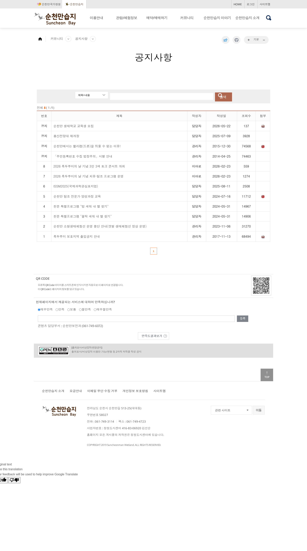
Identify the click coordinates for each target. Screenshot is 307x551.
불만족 (86, 308)
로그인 (251, 4)
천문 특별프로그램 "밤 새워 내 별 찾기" (81, 205)
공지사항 (81, 39)
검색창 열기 (268, 17)
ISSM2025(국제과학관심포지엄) (75, 185)
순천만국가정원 (51, 4)
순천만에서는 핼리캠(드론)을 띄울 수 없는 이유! (87, 145)
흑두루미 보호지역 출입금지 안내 (76, 235)
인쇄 (236, 40)
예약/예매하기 (156, 17)
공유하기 (225, 40)
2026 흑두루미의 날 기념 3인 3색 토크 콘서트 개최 (89, 165)
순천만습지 (76, 4)
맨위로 (267, 374)
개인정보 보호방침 (135, 390)
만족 (61, 308)
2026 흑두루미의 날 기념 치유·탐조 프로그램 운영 (88, 175)
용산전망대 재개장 (66, 135)
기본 (256, 39)
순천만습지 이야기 (217, 17)
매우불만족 (104, 308)
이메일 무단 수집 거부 (102, 390)
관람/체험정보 (126, 17)
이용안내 (96, 17)
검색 (220, 96)
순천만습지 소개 (247, 17)
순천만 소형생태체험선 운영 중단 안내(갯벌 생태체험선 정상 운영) (100, 225)
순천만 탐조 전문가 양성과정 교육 (77, 195)
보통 (73, 308)
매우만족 (46, 308)
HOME (238, 4)
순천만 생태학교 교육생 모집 (73, 125)
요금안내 (76, 390)
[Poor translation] (14, 479)
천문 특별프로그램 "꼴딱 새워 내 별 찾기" (82, 215)
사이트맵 (265, 4)
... (249, 40)
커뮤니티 (187, 17)
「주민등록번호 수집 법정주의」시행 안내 (82, 155)
